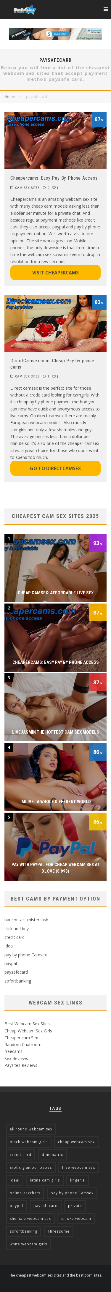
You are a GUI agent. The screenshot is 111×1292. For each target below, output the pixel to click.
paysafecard (16, 972)
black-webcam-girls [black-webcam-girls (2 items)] (29, 1141)
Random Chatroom (22, 1044)
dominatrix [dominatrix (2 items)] (52, 1154)
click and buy (16, 928)
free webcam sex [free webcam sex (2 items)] (78, 1167)
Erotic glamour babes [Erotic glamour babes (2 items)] (31, 1167)
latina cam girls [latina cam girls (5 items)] (45, 1180)
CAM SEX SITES (27, 188)
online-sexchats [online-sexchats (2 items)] (25, 1192)
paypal (10, 963)
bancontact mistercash (26, 920)
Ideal (9, 946)
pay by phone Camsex (25, 955)
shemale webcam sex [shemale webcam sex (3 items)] (30, 1218)
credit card (14, 937)
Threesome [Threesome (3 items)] (59, 1231)
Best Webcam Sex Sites (27, 1023)
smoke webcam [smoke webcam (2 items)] (76, 1218)
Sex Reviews (16, 1058)
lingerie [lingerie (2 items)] (77, 1180)
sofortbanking (17, 981)
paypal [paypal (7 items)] (16, 1205)
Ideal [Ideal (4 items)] (15, 1180)
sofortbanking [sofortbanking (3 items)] (23, 1231)
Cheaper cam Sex (21, 1037)
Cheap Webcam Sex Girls (28, 1031)
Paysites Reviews (20, 1065)
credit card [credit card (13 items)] (20, 1154)
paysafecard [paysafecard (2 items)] (45, 1205)
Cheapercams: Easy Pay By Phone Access (54, 178)
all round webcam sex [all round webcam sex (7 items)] (31, 1129)
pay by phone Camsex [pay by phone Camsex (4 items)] (72, 1192)
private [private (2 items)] (75, 1205)
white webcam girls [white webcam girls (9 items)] (28, 1244)
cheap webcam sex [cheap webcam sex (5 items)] (76, 1141)
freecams (13, 1051)
